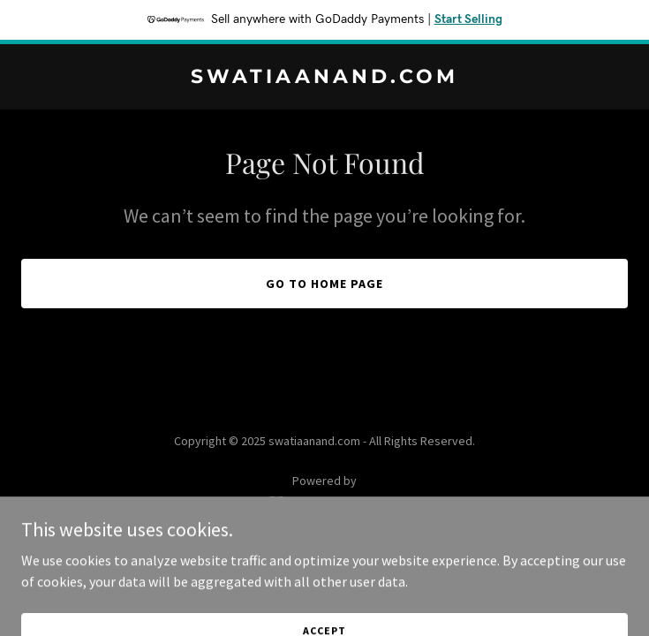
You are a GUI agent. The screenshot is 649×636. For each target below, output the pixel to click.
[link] (324, 78)
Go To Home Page (324, 284)
